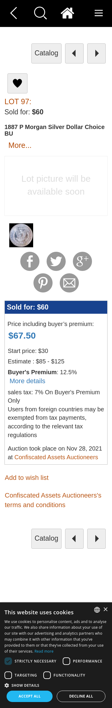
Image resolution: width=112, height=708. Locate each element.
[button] (56, 685)
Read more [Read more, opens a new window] (43, 651)
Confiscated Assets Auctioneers (56, 457)
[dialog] (56, 655)
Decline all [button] (81, 696)
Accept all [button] (30, 696)
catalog (46, 53)
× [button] (105, 609)
